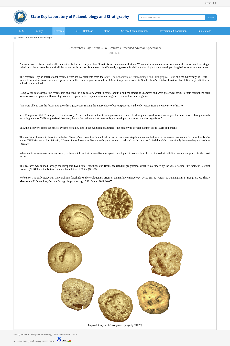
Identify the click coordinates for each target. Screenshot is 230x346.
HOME (208, 3)
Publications (204, 30)
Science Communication (134, 30)
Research (59, 30)
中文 (215, 3)
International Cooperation (173, 30)
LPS (21, 30)
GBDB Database (84, 30)
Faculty (39, 30)
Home (21, 37)
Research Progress (44, 37)
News (107, 30)
